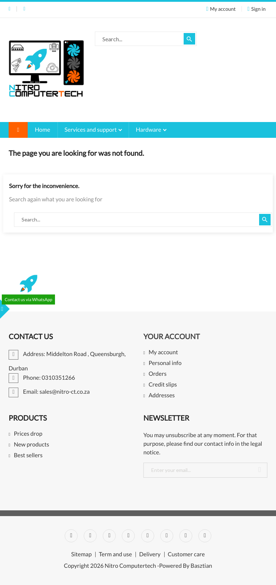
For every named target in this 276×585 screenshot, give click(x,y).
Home (42, 129)
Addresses (161, 396)
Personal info (164, 363)
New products (31, 445)
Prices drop (28, 434)
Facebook (71, 535)
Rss (109, 535)
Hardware (149, 129)
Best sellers (28, 456)
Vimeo (166, 535)
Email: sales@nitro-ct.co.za (24, 9)
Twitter (90, 535)
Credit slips (162, 385)
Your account (171, 336)
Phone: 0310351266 (9, 9)
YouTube (128, 535)
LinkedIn (204, 535)
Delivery (150, 554)
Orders (157, 374)
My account (163, 353)
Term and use (115, 554)
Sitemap (81, 554)
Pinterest (147, 535)
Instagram (185, 535)
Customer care (186, 554)
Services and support (91, 129)
